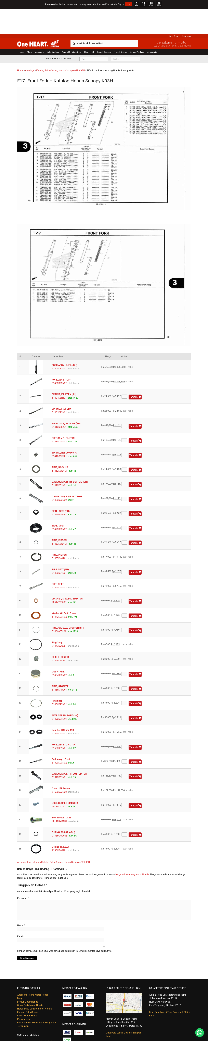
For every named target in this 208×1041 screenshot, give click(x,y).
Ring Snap (57, 617)
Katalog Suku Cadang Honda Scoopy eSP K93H (60, 45)
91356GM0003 (59, 810)
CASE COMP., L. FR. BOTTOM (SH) (69, 748)
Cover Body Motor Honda (30, 979)
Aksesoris (39, 26)
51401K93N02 (59, 386)
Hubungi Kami (24, 1019)
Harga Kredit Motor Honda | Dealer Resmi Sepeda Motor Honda (38, 18)
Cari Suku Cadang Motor (58, 33)
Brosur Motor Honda (27, 976)
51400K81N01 (59, 343)
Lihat (128, 4)
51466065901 (59, 605)
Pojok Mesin (23, 993)
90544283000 (59, 576)
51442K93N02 (59, 591)
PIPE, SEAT (58, 558)
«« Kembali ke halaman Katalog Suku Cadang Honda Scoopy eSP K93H (53, 836)
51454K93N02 (59, 649)
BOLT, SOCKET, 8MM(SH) (65, 777)
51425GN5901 (59, 489)
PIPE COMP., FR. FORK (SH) (66, 398)
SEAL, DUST (58, 500)
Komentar (23, 872)
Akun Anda (173, 11)
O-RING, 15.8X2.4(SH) (63, 806)
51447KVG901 (59, 620)
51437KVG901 (59, 532)
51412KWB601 (59, 445)
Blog (19, 972)
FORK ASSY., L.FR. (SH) (64, 719)
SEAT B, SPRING (60, 631)
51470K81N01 (59, 547)
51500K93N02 (59, 737)
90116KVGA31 (59, 795)
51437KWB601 (59, 518)
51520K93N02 (59, 766)
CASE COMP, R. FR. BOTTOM (67, 471)
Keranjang (186, 11)
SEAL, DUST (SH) (61, 485)
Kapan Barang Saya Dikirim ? (32, 1023)
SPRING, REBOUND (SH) (64, 427)
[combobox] (104, 18)
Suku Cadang (53, 26)
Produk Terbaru (104, 26)
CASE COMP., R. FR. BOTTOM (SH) (70, 456)
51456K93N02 (59, 678)
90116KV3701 (59, 781)
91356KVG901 (59, 824)
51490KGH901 (59, 693)
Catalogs (29, 45)
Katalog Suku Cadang (28, 986)
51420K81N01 (59, 459)
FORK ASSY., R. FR (61, 354)
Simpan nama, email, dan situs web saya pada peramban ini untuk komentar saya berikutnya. (64, 925)
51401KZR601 (59, 372)
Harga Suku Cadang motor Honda (34, 983)
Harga (21, 26)
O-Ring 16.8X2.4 (60, 821)
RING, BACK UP (60, 441)
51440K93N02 (59, 562)
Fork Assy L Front (61, 733)
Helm (86, 26)
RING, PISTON (59, 514)
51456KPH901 (59, 664)
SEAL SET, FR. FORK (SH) (65, 690)
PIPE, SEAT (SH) (60, 544)
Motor (29, 26)
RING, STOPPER (60, 660)
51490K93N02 (59, 708)
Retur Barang (23, 1026)
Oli (93, 26)
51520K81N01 (59, 751)
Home (20, 45)
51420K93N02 (59, 474)
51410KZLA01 (59, 401)
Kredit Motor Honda (27, 990)
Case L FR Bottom (61, 762)
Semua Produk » (137, 26)
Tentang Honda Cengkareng (31, 1030)
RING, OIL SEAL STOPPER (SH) (68, 602)
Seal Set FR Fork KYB (63, 704)
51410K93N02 (59, 416)
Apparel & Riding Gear (71, 26)
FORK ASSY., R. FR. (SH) (64, 339)
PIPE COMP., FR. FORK (63, 412)
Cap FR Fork (58, 646)
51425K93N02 (59, 503)
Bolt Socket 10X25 (61, 792)
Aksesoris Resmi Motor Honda (33, 969)
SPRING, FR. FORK (61, 383)
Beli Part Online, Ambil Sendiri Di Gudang (38, 1016)
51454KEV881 (59, 635)
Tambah (135, 371)
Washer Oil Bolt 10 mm (64, 587)
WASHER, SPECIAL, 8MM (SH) (67, 573)
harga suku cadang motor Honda (132, 849)
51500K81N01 (59, 722)
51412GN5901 (59, 430)
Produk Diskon (120, 26)
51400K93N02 (59, 357)
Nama (21, 900)
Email (20, 911)
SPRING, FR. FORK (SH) (64, 368)
